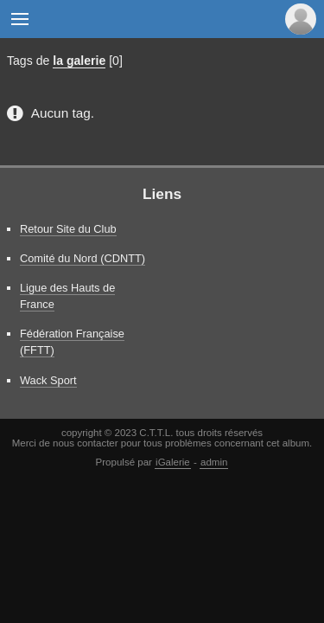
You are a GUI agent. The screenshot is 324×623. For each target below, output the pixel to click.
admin (213, 462)
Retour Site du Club (68, 228)
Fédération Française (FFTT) (72, 341)
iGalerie (173, 462)
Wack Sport (48, 380)
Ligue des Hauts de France (67, 296)
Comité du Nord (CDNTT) (82, 258)
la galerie (79, 60)
